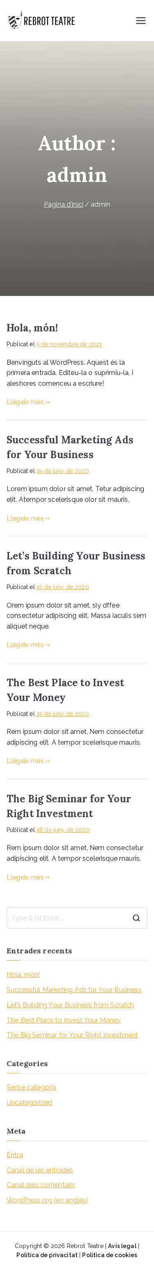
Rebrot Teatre (85, 1246)
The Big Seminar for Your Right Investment (72, 1035)
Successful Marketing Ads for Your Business (74, 990)
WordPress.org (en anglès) (47, 1200)
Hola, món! (32, 327)
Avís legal (122, 1246)
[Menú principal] (140, 20)
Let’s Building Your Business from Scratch (70, 1005)
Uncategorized (29, 1102)
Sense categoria (31, 1087)
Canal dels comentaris (41, 1185)
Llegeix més (28, 402)
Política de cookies (109, 1255)
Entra (15, 1155)
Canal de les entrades (40, 1170)
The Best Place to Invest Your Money (64, 1020)
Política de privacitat (47, 1255)
